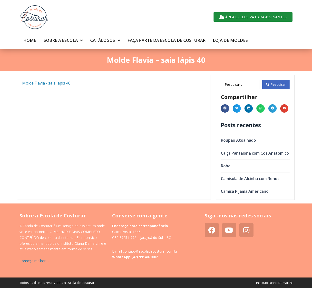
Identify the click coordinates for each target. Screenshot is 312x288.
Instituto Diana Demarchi (274, 282)
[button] (225, 108)
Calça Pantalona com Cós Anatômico (255, 153)
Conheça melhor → (35, 260)
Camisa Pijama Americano (245, 191)
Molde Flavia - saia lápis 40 (46, 83)
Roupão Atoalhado (238, 140)
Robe (226, 166)
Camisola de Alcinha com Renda (250, 178)
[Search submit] (276, 84)
